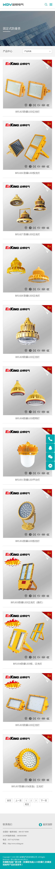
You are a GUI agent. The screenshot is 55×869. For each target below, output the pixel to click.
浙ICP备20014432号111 (19, 859)
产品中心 (7, 51)
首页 (9, 800)
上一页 (18, 800)
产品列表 (27, 51)
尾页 (27, 804)
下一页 (44, 800)
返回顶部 (45, 824)
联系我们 (7, 824)
